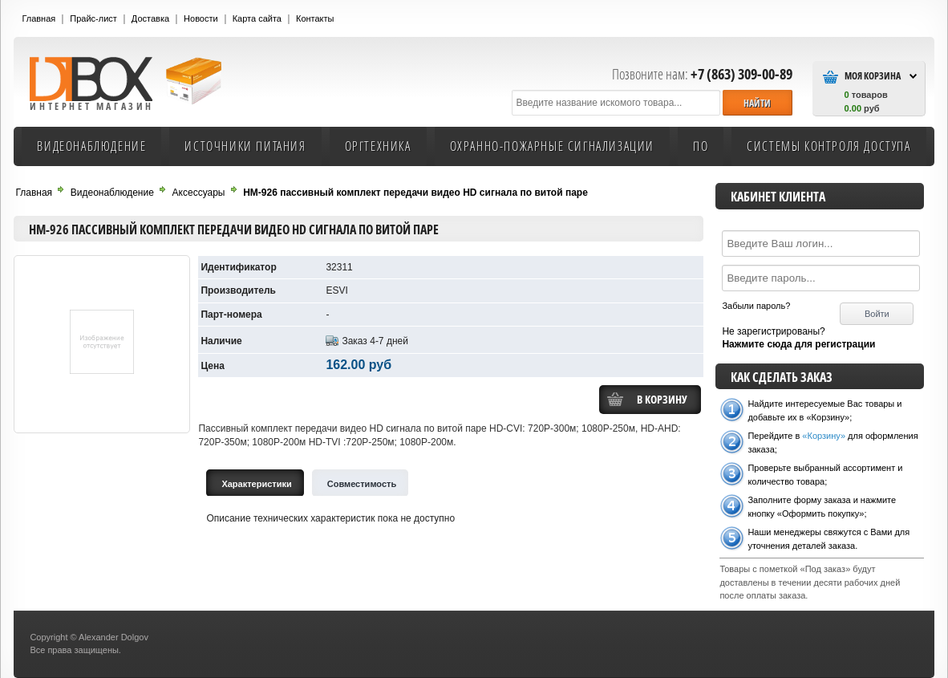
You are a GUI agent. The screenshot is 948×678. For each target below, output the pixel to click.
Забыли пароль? (756, 306)
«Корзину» (823, 435)
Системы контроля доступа (828, 146)
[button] (757, 102)
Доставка (150, 18)
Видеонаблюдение (91, 146)
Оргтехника (378, 146)
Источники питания (245, 146)
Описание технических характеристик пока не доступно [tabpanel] (330, 518)
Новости (201, 18)
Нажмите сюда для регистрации (798, 344)
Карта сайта (257, 18)
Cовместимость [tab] (362, 484)
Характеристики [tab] (256, 484)
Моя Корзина (873, 76)
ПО (700, 146)
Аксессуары (198, 192)
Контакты (315, 18)
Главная (38, 18)
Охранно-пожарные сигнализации (552, 146)
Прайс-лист (93, 18)
